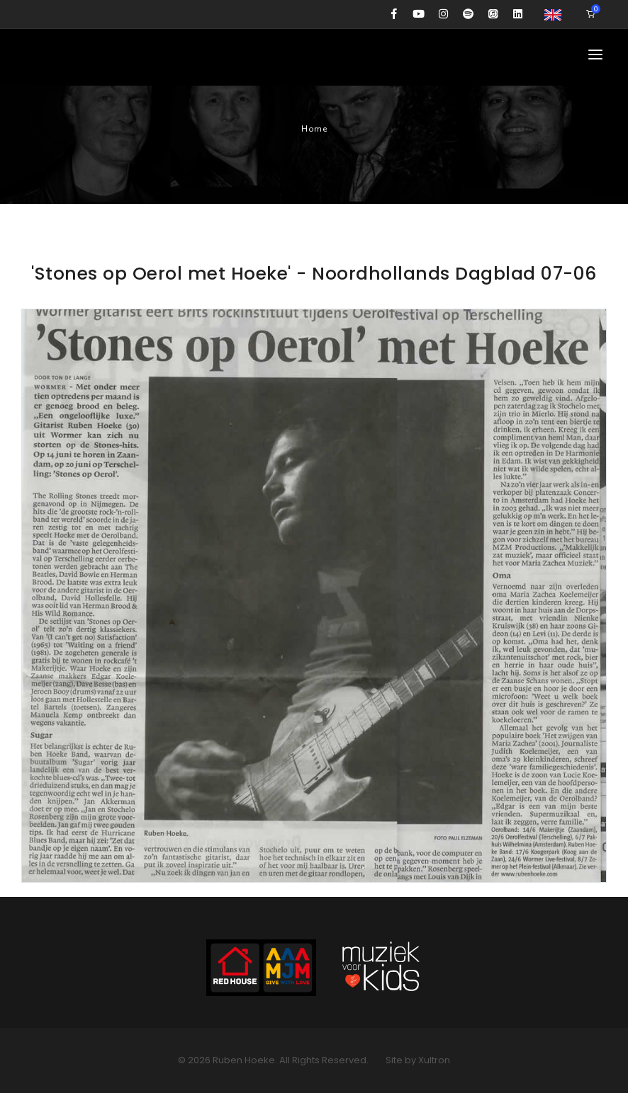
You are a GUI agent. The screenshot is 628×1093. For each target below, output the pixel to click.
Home (314, 129)
